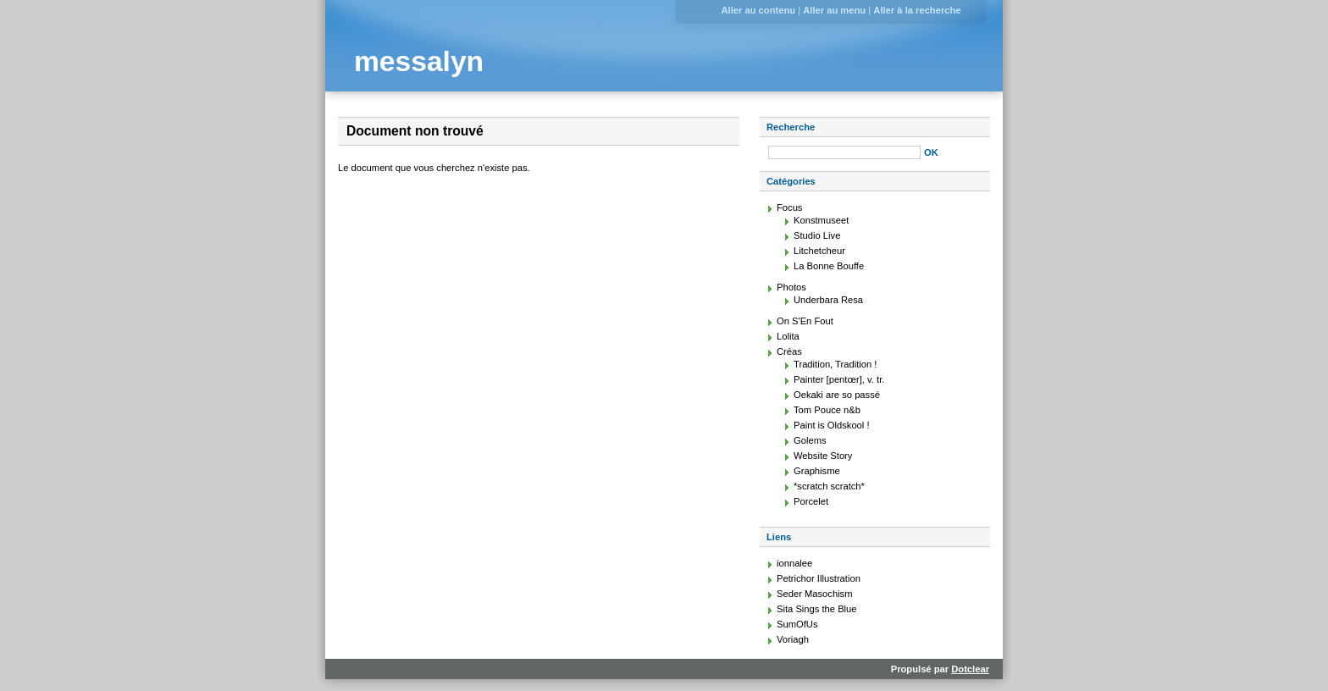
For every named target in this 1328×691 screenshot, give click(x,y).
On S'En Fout (805, 321)
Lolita (788, 336)
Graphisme (817, 471)
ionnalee (794, 563)
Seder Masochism (815, 594)
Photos (791, 287)
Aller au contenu (758, 10)
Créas (789, 351)
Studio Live (817, 235)
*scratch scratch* (829, 486)
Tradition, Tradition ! (835, 364)
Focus (789, 207)
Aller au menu (834, 10)
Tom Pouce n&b (827, 410)
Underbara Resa (828, 300)
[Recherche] (844, 152)
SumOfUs (797, 624)
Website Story (823, 456)
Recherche (790, 127)
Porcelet (811, 501)
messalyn (419, 61)
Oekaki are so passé (837, 395)
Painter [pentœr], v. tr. (839, 379)
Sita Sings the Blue (817, 609)
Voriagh (793, 639)
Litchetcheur (819, 251)
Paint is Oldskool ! (832, 425)
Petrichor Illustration (818, 578)
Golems (810, 440)
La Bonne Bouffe (829, 266)
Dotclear (970, 669)
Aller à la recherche (916, 10)
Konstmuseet (821, 220)
